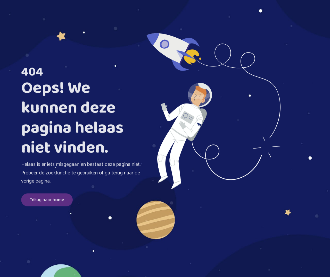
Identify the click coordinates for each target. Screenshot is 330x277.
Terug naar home (47, 200)
